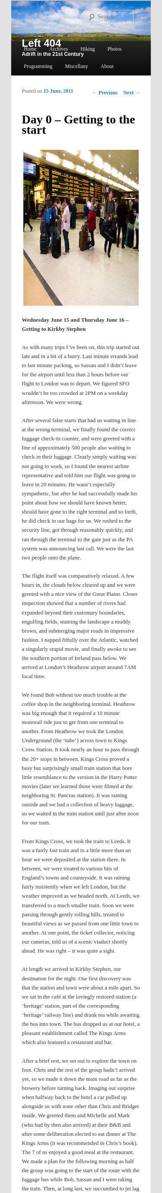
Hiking (87, 49)
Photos (115, 49)
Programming (38, 66)
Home (30, 49)
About (107, 66)
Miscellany (76, 66)
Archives (58, 49)
